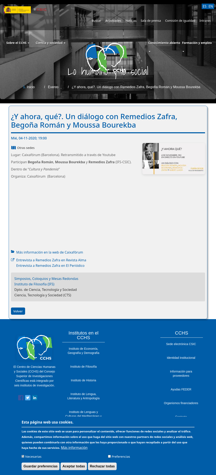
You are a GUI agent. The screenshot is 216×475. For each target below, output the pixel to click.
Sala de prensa (151, 21)
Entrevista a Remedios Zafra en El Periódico (50, 265)
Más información (74, 447)
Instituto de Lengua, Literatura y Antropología (83, 396)
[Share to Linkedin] (34, 398)
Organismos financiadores (181, 403)
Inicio (31, 87)
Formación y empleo (197, 43)
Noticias (130, 21)
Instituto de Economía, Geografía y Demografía (83, 351)
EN (211, 6)
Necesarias (33, 456)
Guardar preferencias (40, 466)
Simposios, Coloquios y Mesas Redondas (46, 278)
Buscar (96, 21)
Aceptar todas (73, 466)
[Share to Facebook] (20, 398)
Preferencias (121, 456)
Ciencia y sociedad (50, 43)
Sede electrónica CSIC (181, 344)
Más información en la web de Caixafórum (49, 252)
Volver (18, 311)
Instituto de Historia (83, 380)
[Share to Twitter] (27, 398)
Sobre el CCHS (17, 43)
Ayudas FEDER (181, 389)
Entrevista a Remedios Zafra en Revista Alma (51, 260)
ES (205, 6)
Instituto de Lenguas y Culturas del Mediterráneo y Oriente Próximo (83, 416)
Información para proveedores (181, 373)
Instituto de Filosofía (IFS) (34, 284)
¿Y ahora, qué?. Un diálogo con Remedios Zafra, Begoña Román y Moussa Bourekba (136, 87)
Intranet (205, 21)
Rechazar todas (102, 466)
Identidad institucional (181, 357)
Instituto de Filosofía (83, 366)
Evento (53, 87)
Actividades (113, 21)
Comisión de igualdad (180, 21)
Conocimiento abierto (164, 43)
